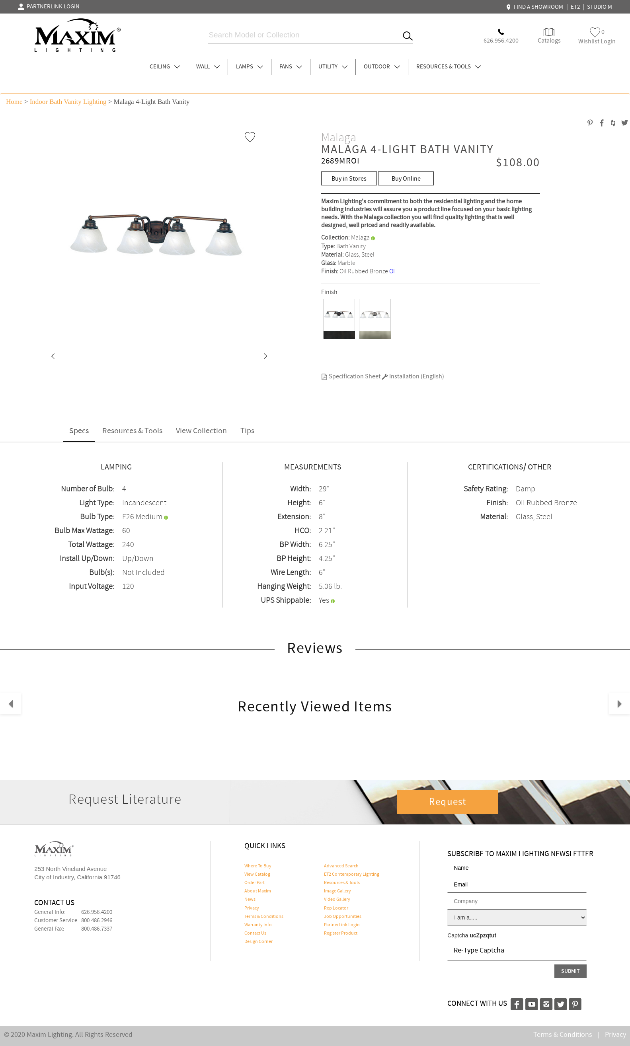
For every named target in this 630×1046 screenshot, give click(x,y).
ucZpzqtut (483, 935)
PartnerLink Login (342, 925)
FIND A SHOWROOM (536, 7)
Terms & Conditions (263, 917)
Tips (247, 431)
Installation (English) (413, 376)
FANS (290, 67)
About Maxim (257, 891)
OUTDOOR (382, 67)
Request (447, 802)
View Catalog (257, 874)
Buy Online (406, 179)
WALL (208, 67)
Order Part (254, 883)
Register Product (340, 933)
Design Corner (258, 942)
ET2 (575, 7)
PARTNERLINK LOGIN (49, 7)
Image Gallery (337, 891)
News (250, 899)
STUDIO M (599, 7)
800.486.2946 (96, 921)
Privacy (251, 908)
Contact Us (255, 933)
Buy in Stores (349, 179)
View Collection (201, 431)
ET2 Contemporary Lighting (351, 874)
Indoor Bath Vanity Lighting (68, 101)
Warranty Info (258, 925)
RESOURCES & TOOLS (448, 67)
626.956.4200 (96, 912)
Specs (79, 431)
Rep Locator (336, 908)
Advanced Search (341, 866)
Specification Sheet (350, 376)
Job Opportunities (342, 917)
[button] (52, 357)
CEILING (165, 67)
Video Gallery (337, 899)
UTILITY (332, 67)
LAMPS (249, 67)
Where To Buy (257, 866)
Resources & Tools (132, 431)
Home (14, 101)
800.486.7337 (96, 929)
